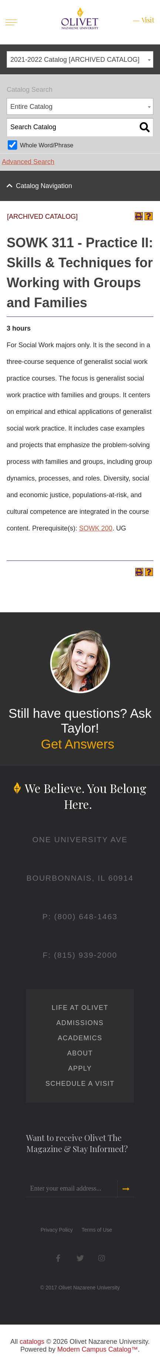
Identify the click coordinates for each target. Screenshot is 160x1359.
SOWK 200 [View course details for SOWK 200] (95, 528)
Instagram (101, 1258)
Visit (148, 20)
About (80, 1053)
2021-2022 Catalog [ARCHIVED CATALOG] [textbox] (75, 59)
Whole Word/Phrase (47, 145)
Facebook (58, 1258)
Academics (80, 1038)
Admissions (79, 1023)
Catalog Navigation (44, 186)
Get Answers (77, 744)
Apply (80, 1068)
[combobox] (80, 59)
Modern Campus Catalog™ (97, 1349)
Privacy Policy (57, 1230)
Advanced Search (28, 161)
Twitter (80, 1258)
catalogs (32, 1341)
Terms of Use (97, 1230)
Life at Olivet (80, 1007)
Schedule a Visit (80, 1083)
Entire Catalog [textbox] (31, 106)
